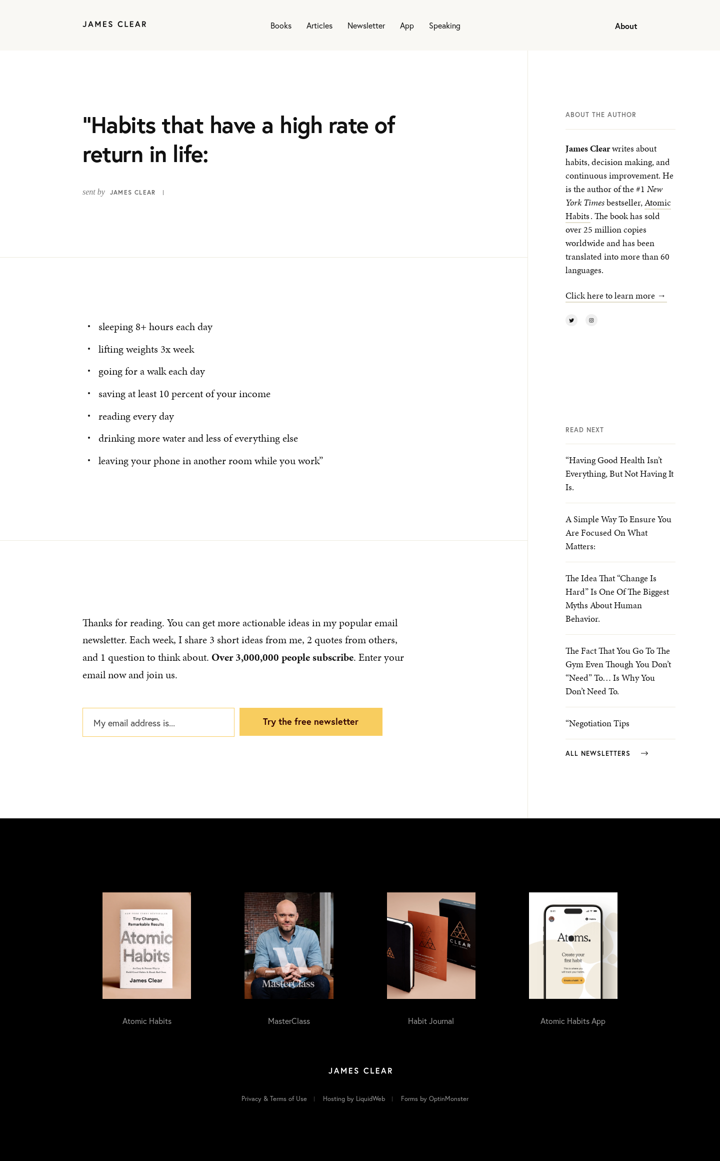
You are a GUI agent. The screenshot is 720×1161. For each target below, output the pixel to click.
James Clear (133, 192)
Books (281, 25)
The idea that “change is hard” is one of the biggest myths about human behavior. (617, 598)
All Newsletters (607, 753)
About (626, 26)
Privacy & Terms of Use (274, 1098)
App (407, 25)
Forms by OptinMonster (434, 1098)
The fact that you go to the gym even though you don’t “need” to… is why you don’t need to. (618, 670)
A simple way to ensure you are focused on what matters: (619, 532)
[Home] (114, 25)
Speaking (444, 25)
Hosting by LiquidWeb (354, 1098)
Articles (319, 25)
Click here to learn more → (616, 295)
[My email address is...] (158, 722)
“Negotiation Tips (598, 723)
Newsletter (366, 25)
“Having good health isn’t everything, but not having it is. (620, 473)
